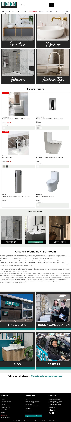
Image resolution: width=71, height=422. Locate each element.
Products (6, 11)
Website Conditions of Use (55, 401)
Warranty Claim (52, 407)
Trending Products (5, 417)
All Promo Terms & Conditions (32, 406)
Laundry (3, 404)
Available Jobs (28, 410)
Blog (50, 406)
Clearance (4, 415)
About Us (27, 399)
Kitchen (3, 402)
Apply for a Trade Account (33, 416)
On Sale (3, 414)
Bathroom (3, 398)
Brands (3, 412)
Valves (3, 410)
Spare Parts (4, 409)
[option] (36, 230)
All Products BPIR (29, 404)
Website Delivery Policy (54, 398)
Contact (66, 11)
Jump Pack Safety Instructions (32, 401)
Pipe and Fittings (5, 406)
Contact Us (27, 398)
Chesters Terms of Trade (55, 404)
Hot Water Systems (6, 401)
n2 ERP (56, 420)
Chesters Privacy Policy (54, 402)
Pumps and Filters (5, 407)
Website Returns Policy (54, 399)
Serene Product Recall (30, 402)
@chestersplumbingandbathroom (47, 376)
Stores (58, 11)
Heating (3, 399)
